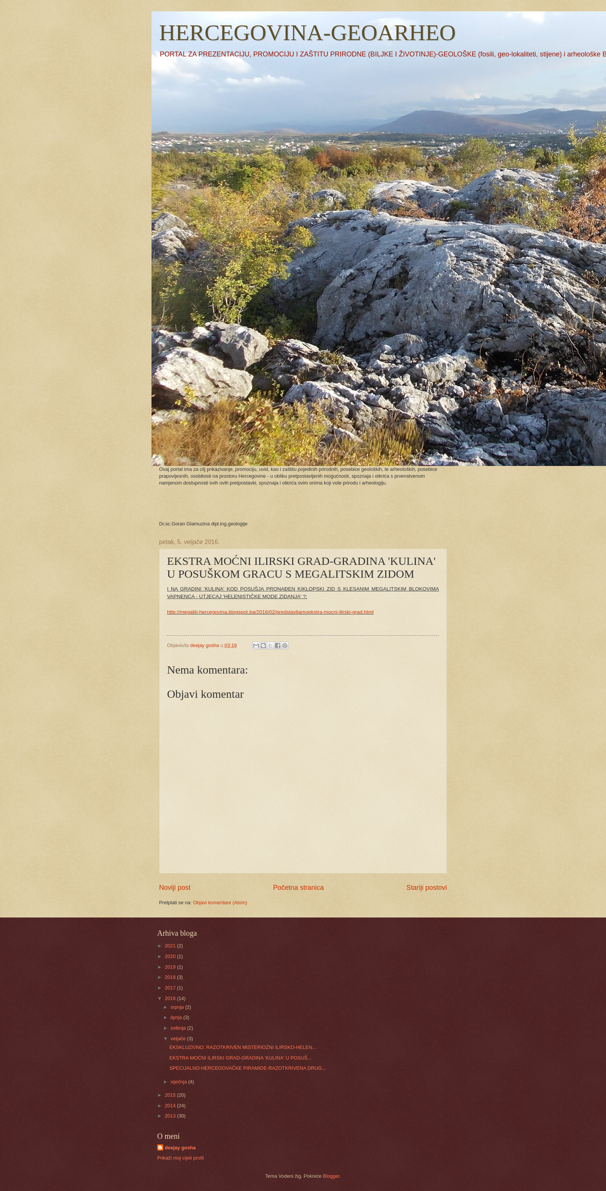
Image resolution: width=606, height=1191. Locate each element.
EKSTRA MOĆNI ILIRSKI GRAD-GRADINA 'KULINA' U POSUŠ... (240, 1058)
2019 (171, 967)
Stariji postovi (426, 887)
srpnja (177, 1007)
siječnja (179, 1082)
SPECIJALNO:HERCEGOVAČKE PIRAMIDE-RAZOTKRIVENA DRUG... (247, 1068)
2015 (171, 1095)
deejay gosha (180, 1147)
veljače (178, 1038)
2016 (171, 998)
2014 (171, 1105)
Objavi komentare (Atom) (220, 902)
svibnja (178, 1028)
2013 (171, 1116)
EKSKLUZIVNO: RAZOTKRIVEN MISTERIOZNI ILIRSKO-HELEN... (242, 1047)
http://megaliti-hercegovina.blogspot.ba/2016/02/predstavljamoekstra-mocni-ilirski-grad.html (270, 612)
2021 (171, 946)
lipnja (176, 1017)
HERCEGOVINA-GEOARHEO (307, 32)
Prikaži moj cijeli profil (180, 1158)
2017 (171, 988)
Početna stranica (298, 887)
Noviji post (175, 887)
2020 (171, 956)
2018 (171, 977)
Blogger (331, 1176)
